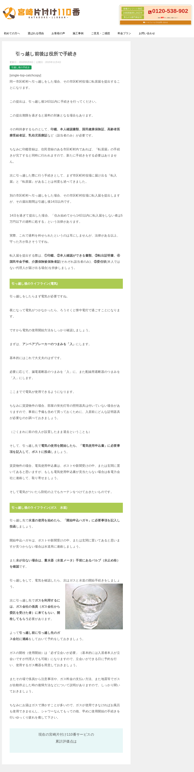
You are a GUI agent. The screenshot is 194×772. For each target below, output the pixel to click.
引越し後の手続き (20, 67)
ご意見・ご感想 (100, 33)
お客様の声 (58, 33)
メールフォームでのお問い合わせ (156, 22)
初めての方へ (12, 33)
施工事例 (78, 33)
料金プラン (124, 33)
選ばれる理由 (36, 33)
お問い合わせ (147, 33)
